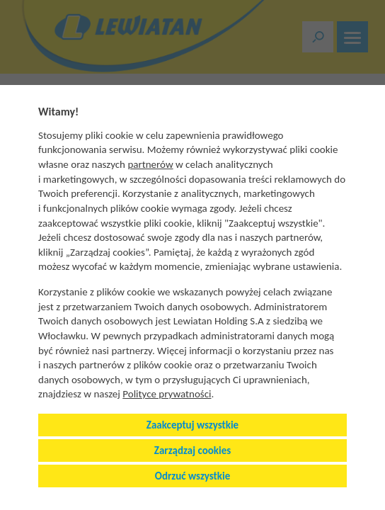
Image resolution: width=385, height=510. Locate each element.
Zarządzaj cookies (192, 450)
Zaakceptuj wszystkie (192, 425)
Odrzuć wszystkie (192, 476)
